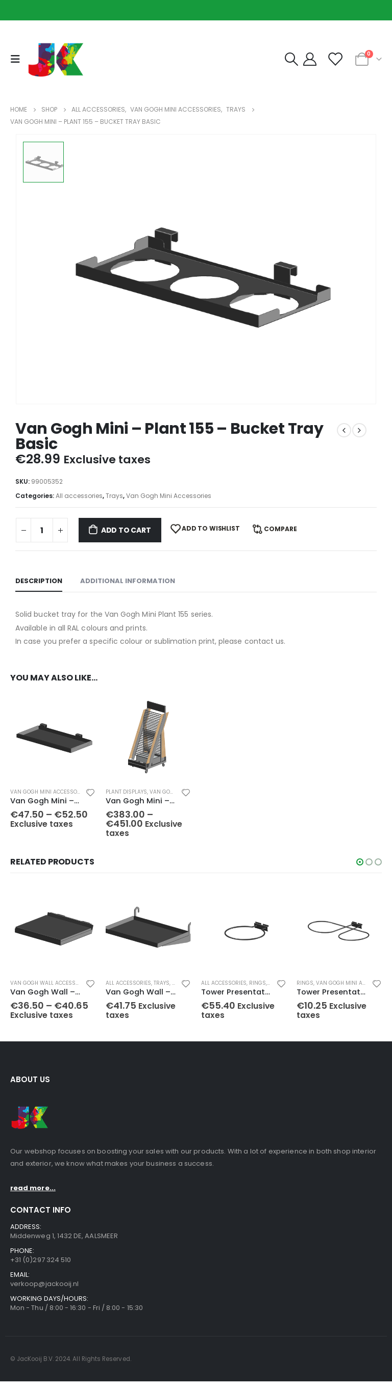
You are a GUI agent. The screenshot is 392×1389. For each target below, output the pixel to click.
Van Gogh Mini (170, 792)
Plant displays (126, 792)
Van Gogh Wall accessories (50, 988)
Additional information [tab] (127, 581)
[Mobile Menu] (18, 59)
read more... (33, 1195)
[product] (52, 736)
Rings (257, 988)
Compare (280, 529)
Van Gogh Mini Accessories (168, 495)
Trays (114, 495)
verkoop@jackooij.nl (44, 1291)
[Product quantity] (42, 530)
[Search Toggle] (291, 59)
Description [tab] (38, 581)
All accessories (79, 495)
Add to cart (126, 530)
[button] (359, 867)
